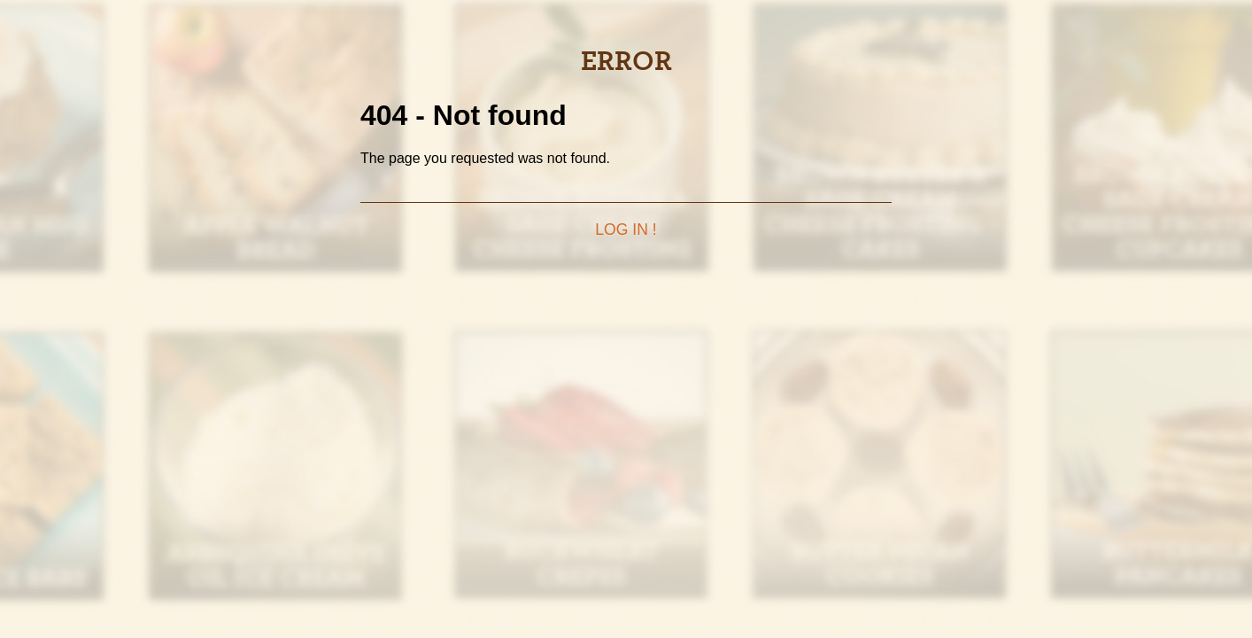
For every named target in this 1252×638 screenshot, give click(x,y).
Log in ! (625, 229)
